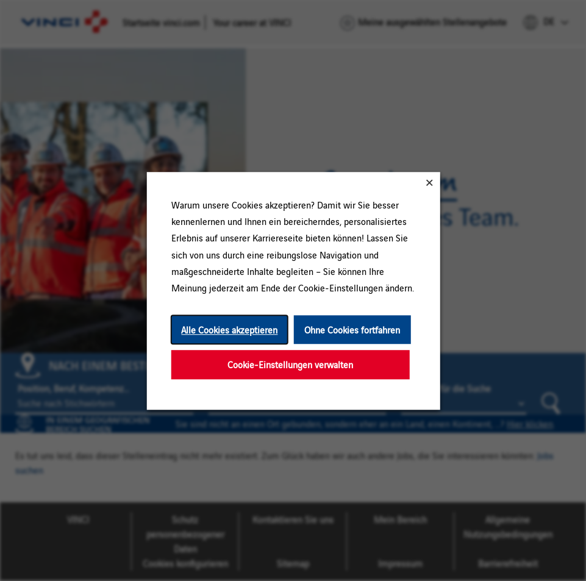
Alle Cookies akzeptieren (229, 329)
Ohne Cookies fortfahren (352, 329)
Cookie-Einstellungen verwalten (290, 364)
